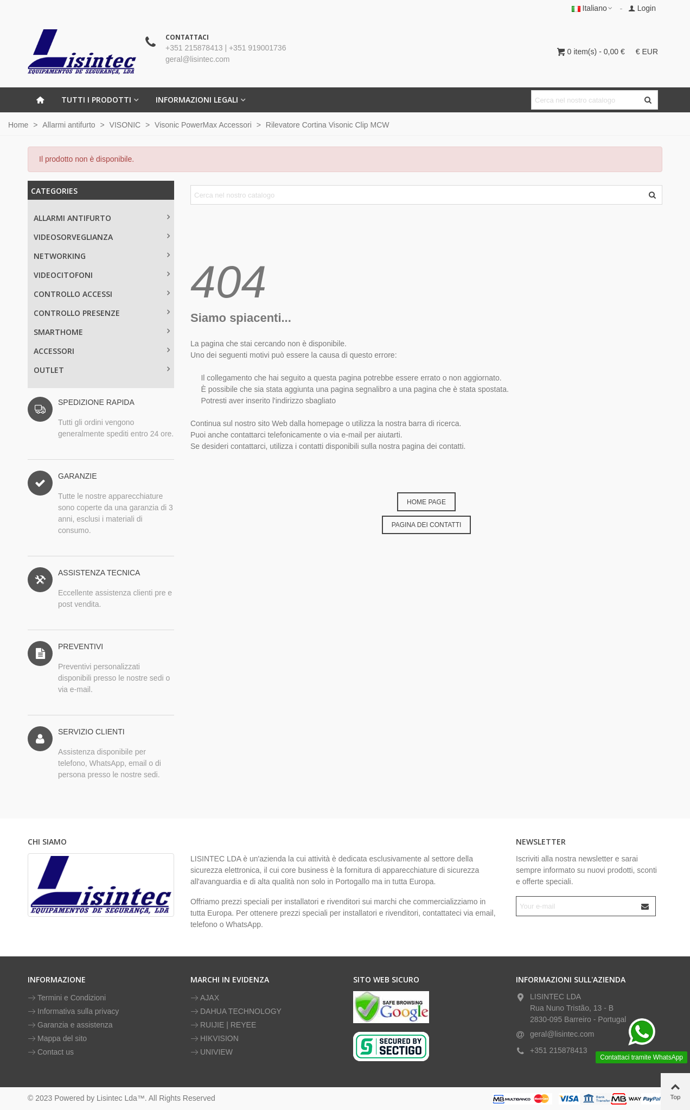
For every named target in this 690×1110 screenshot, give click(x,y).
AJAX (204, 998)
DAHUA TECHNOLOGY (236, 1011)
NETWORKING (60, 256)
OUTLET (49, 370)
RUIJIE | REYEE (223, 1025)
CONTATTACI (187, 37)
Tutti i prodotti (96, 99)
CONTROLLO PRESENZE (77, 313)
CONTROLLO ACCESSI (73, 294)
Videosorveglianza (73, 237)
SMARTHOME (58, 332)
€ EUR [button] (647, 51)
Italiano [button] (593, 8)
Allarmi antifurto (72, 218)
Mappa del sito (57, 1038)
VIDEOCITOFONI (63, 275)
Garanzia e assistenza (70, 1025)
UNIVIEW (211, 1052)
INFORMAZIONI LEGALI (197, 99)
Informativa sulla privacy (73, 1011)
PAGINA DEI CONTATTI (427, 525)
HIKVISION (214, 1038)
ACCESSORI (54, 351)
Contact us (51, 1052)
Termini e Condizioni (67, 998)
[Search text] (586, 100)
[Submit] (645, 906)
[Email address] (576, 906)
